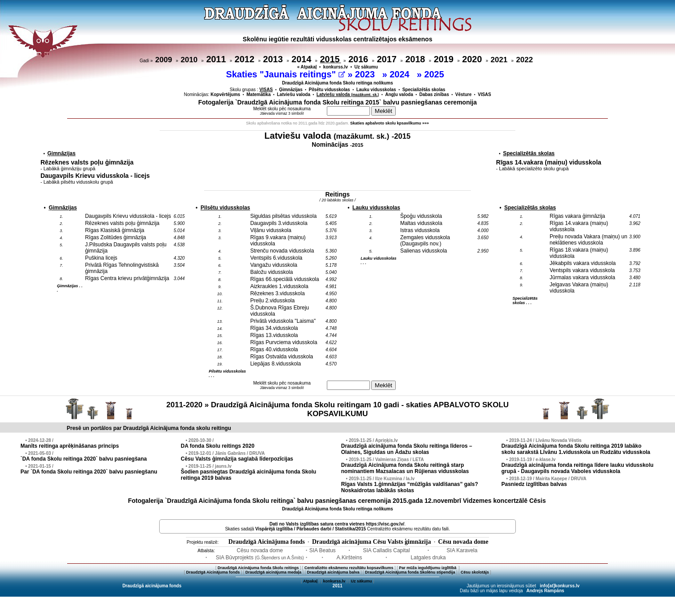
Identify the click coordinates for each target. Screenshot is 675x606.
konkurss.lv (335, 66)
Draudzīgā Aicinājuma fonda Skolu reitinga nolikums (337, 82)
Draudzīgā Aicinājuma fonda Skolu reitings (258, 568)
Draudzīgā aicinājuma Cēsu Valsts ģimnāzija (371, 541)
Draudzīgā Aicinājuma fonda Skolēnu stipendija (410, 572)
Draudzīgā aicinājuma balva (333, 572)
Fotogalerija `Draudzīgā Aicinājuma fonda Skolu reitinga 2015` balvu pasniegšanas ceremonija (337, 102)
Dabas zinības (434, 94)
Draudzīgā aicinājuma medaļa (273, 572)
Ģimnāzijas (290, 89)
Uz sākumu (366, 66)
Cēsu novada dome (463, 541)
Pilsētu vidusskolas (329, 89)
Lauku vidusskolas (376, 89)
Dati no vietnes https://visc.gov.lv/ (336, 524)
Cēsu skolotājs (475, 572)
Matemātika (258, 94)
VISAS (484, 94)
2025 (435, 74)
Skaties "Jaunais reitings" (285, 74)
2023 (366, 74)
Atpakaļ (310, 581)
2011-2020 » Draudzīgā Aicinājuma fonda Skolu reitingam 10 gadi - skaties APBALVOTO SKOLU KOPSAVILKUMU (337, 409)
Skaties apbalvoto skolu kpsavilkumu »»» (389, 123)
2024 (401, 74)
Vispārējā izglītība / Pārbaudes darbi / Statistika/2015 (310, 528)
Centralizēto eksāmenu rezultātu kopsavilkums (349, 568)
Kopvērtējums (226, 94)
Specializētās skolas (424, 89)
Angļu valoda (399, 94)
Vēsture (463, 94)
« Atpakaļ (307, 66)
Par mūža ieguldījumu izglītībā (428, 568)
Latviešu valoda (293, 94)
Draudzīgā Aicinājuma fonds (267, 541)
